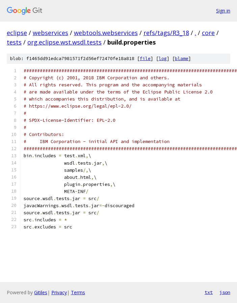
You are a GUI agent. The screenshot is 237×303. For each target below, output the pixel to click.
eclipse (17, 33)
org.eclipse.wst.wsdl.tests (64, 42)
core (208, 33)
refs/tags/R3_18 (166, 33)
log (163, 58)
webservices (50, 33)
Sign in (223, 10)
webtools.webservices (106, 33)
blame (181, 58)
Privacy (59, 292)
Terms (78, 292)
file (145, 58)
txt (209, 292)
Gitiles (40, 292)
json (224, 292)
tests (14, 42)
